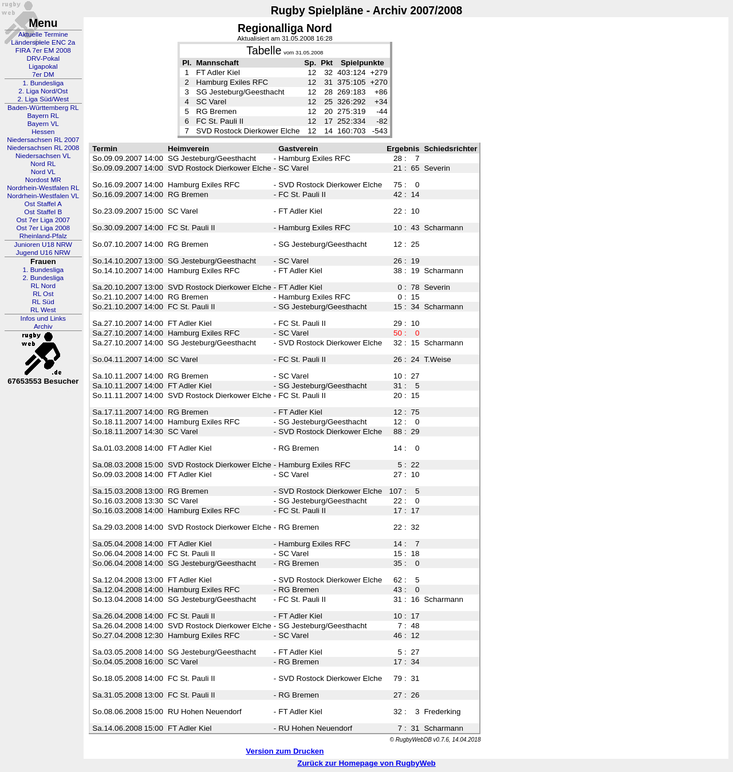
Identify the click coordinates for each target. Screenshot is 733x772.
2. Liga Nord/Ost (43, 91)
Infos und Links (43, 318)
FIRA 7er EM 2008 (43, 50)
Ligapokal (43, 66)
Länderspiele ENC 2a (43, 42)
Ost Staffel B (43, 212)
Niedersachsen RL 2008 (43, 148)
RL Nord (43, 286)
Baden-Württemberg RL (43, 108)
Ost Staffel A (43, 204)
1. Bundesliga (43, 83)
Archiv (43, 326)
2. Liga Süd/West (43, 99)
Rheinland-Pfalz (43, 236)
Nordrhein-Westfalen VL (43, 196)
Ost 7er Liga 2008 (43, 228)
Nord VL (43, 172)
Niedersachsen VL (42, 156)
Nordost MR (43, 180)
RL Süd (43, 302)
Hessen (42, 132)
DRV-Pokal (43, 58)
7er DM (43, 74)
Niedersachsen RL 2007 (43, 140)
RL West (43, 310)
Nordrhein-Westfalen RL (43, 188)
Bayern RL (43, 116)
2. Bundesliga (43, 278)
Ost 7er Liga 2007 (43, 220)
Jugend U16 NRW (43, 253)
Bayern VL (43, 124)
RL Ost (43, 294)
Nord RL (43, 164)
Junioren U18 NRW (43, 245)
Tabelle (263, 51)
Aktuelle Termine (43, 34)
